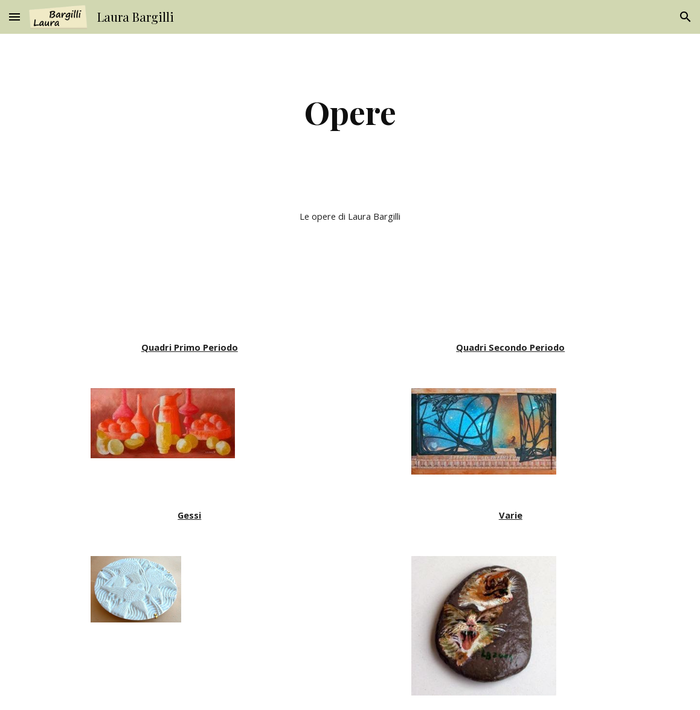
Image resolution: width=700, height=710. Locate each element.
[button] (14, 16)
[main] (350, 112)
